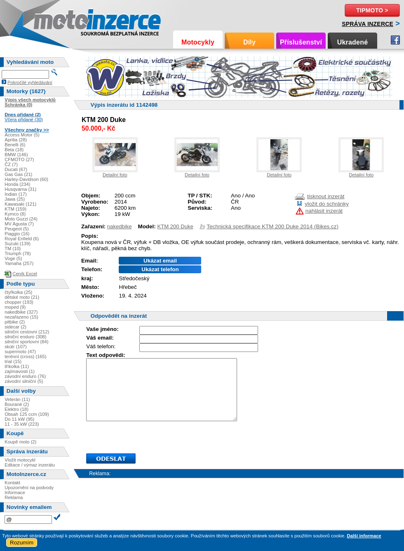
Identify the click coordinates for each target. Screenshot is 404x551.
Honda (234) (17, 184)
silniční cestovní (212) (27, 331)
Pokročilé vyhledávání (29, 82)
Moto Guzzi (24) (21, 218)
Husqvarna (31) (20, 189)
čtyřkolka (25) (18, 292)
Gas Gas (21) (18, 174)
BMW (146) (16, 154)
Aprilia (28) (16, 139)
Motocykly (197, 42)
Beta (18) (14, 149)
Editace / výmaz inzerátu (30, 464)
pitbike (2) (15, 321)
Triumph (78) (18, 253)
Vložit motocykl (20, 459)
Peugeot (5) (16, 228)
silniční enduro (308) (25, 336)
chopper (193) (19, 302)
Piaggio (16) (17, 233)
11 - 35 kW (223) (22, 424)
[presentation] (148, 437)
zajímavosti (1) (20, 371)
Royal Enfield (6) (22, 238)
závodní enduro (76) (25, 376)
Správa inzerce (367, 24)
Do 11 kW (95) (19, 419)
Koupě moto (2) (20, 441)
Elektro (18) (16, 409)
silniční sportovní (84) (26, 341)
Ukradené (352, 42)
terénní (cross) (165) (25, 356)
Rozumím (21, 542)
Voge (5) (13, 258)
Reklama (14, 497)
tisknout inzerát (325, 196)
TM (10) (13, 248)
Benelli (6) (15, 144)
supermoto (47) (20, 351)
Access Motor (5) (22, 134)
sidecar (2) (15, 326)
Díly (249, 42)
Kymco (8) (15, 213)
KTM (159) (15, 208)
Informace (15, 492)
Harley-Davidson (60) (26, 179)
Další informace (364, 535)
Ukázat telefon (160, 269)
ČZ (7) (11, 164)
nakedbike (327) (21, 311)
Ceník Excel (24, 273)
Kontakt (12, 482)
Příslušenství (301, 42)
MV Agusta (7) (19, 223)
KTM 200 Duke (175, 226)
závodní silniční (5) (24, 381)
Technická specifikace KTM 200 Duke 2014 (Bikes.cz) (272, 226)
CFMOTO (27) (19, 159)
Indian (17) (16, 194)
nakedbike (119, 226)
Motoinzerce (51, 20)
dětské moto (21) (22, 297)
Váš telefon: (100, 346)
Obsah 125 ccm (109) (27, 414)
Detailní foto (115, 174)
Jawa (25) (15, 199)
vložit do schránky (327, 204)
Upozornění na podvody (29, 487)
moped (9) (15, 307)
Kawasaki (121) (20, 204)
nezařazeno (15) (21, 316)
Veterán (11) (17, 399)
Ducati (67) (16, 169)
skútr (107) (15, 346)
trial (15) (13, 361)
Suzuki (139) (18, 243)
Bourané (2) (17, 404)
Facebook (395, 40)
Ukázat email (160, 261)
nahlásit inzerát (324, 211)
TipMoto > (372, 10)
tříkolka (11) (17, 366)
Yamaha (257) (19, 263)
